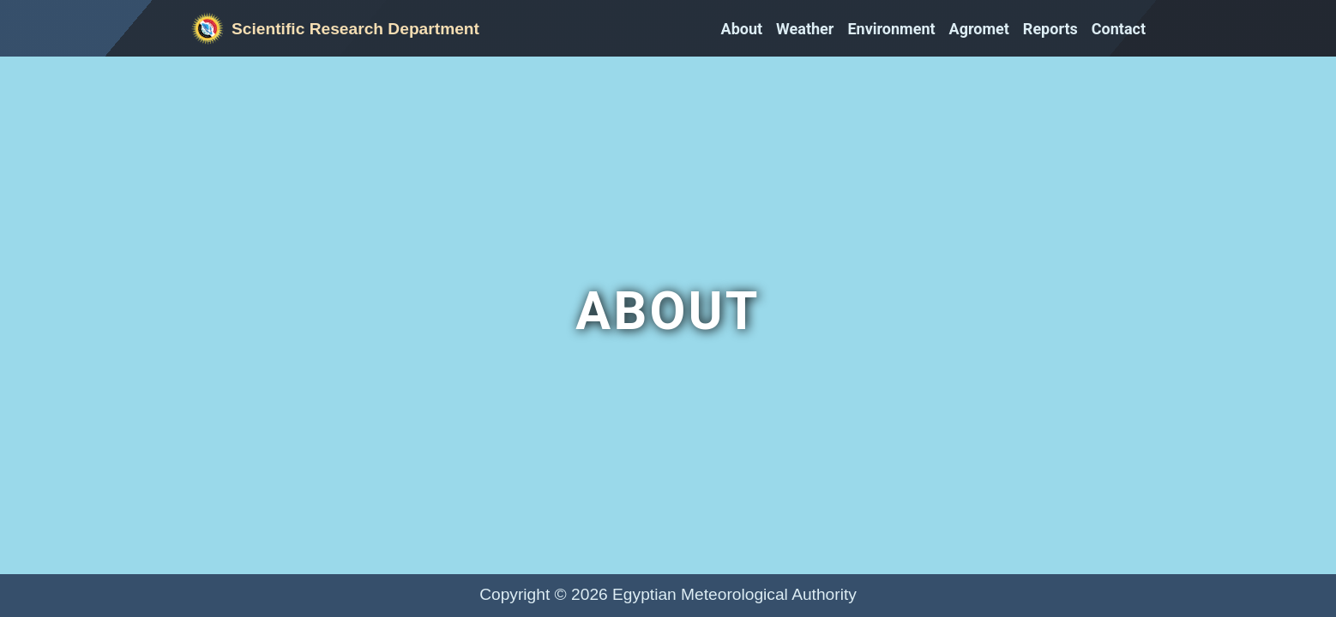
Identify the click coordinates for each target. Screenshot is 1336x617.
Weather (804, 29)
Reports (1050, 29)
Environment (891, 29)
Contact (1119, 29)
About (742, 29)
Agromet (979, 29)
